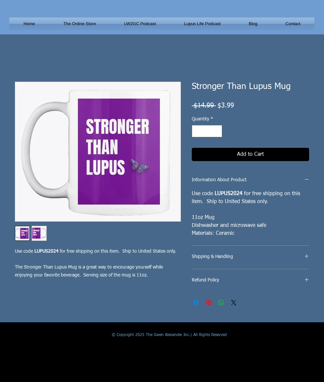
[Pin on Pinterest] (209, 303)
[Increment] (217, 131)
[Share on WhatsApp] (221, 303)
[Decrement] (197, 131)
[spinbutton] (207, 131)
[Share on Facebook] (196, 303)
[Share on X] (234, 303)
